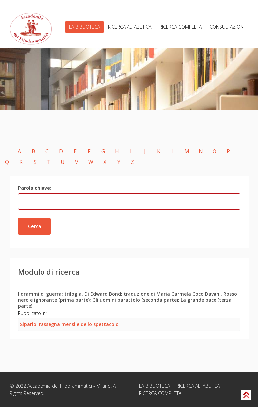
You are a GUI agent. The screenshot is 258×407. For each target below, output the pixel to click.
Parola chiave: (34, 188)
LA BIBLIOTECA (84, 27)
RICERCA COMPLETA (180, 27)
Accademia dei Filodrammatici (59, 386)
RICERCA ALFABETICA (129, 27)
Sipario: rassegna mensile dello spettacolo (69, 324)
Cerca (34, 226)
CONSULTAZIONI (227, 27)
